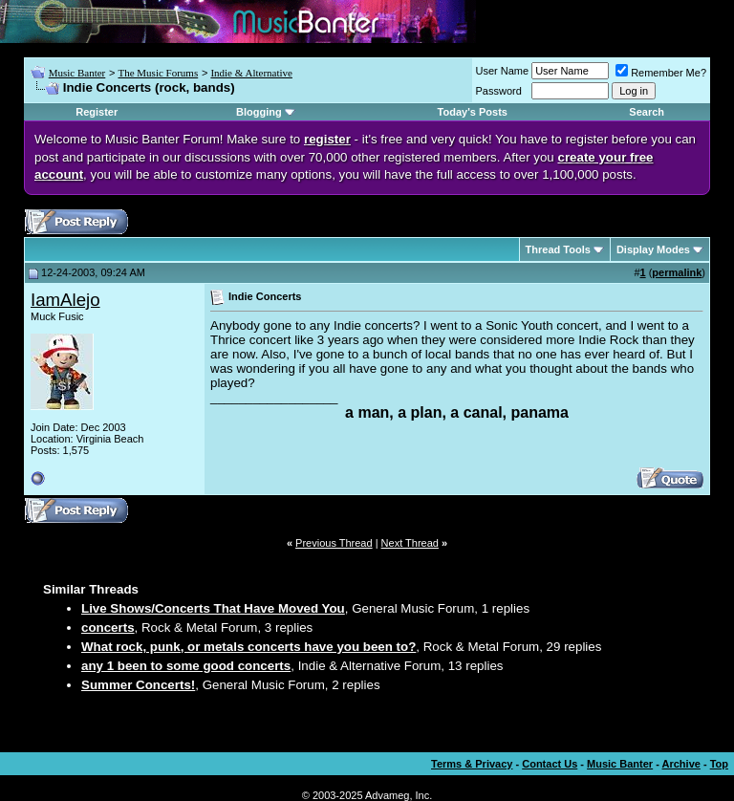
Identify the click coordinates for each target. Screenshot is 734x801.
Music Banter (77, 72)
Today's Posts (472, 112)
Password (499, 91)
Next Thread (410, 543)
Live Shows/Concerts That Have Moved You (213, 608)
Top (719, 763)
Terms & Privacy (471, 763)
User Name (502, 70)
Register (97, 112)
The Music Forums (158, 72)
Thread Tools (558, 249)
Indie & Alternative (251, 72)
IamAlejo (65, 300)
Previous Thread (334, 543)
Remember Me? (660, 72)
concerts (108, 627)
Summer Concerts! (138, 685)
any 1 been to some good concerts (186, 666)
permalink (677, 272)
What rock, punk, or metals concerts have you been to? (248, 646)
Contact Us (549, 763)
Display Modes (653, 249)
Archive (681, 763)
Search (646, 112)
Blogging (259, 112)
